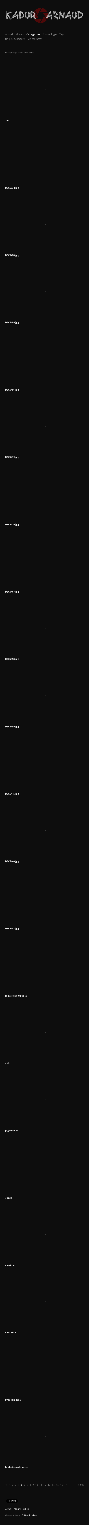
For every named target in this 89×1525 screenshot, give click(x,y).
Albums (20, 34)
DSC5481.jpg (12, 389)
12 (45, 1485)
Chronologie (50, 34)
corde (8, 1198)
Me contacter (34, 39)
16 (61, 1485)
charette (10, 1332)
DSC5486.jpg (12, 322)
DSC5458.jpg (12, 659)
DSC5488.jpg (12, 255)
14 (53, 1485)
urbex (26, 1509)
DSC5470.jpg (12, 524)
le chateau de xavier (17, 1467)
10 (36, 1485)
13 (49, 1485)
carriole (10, 1265)
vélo (7, 1063)
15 (57, 1485)
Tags (61, 34)
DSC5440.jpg (12, 861)
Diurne (24, 52)
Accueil (9, 34)
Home (7, 52)
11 (41, 1485)
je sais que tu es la (16, 995)
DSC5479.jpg (12, 457)
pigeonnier (11, 1130)
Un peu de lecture (15, 39)
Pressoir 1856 (13, 1399)
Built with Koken (29, 1515)
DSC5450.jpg (12, 726)
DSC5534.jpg (12, 188)
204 (7, 120)
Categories (33, 34)
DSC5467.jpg (12, 591)
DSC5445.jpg (12, 793)
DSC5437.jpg (12, 928)
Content (31, 52)
